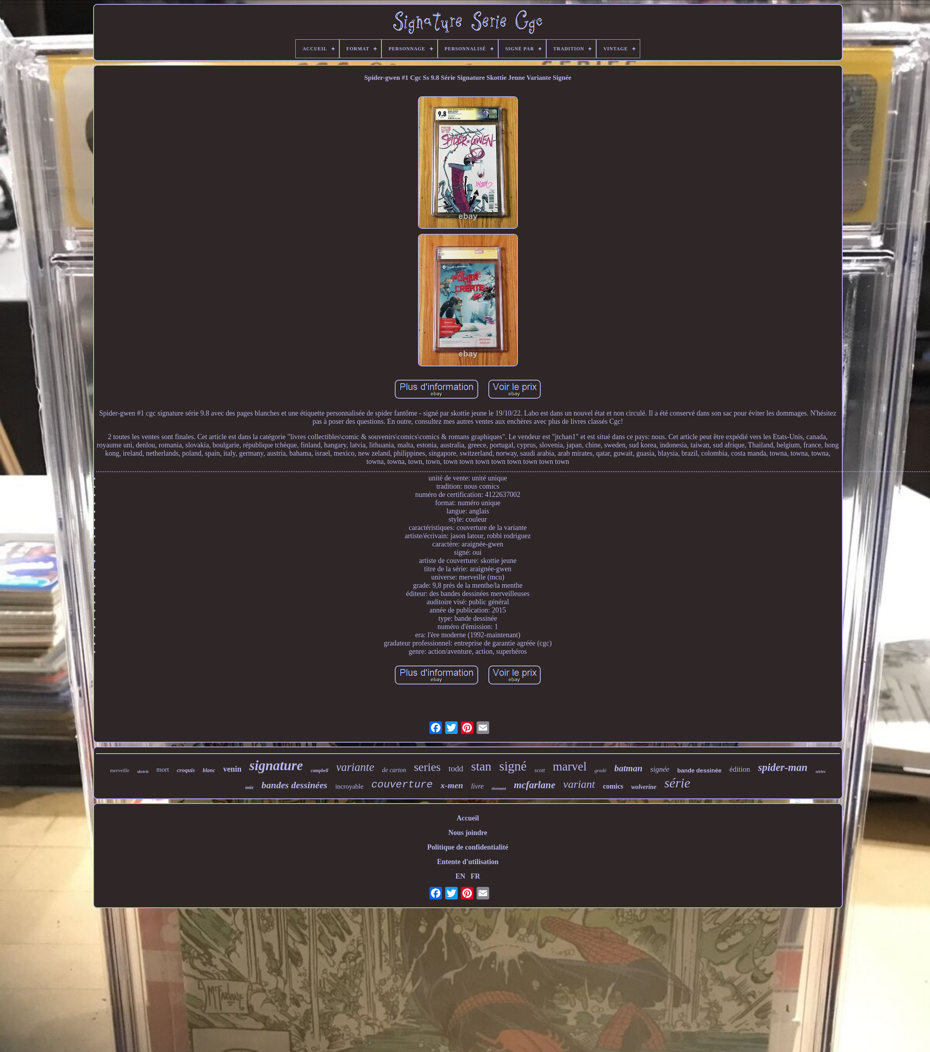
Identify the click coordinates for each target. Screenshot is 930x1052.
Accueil (468, 818)
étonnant (499, 788)
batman (628, 768)
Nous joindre (467, 833)
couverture (402, 785)
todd (456, 768)
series (427, 766)
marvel (570, 766)
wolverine (643, 786)
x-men (451, 785)
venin (232, 769)
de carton (394, 770)
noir (249, 787)
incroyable (349, 786)
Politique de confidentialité (467, 847)
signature (276, 765)
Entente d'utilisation (468, 862)
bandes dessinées (294, 785)
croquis (186, 770)
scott (539, 770)
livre (477, 786)
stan (481, 766)
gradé (600, 770)
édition (739, 769)
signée (660, 769)
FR (475, 876)
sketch (143, 771)
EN (460, 876)
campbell (319, 770)
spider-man (783, 767)
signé (513, 766)
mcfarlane (535, 785)
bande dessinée (699, 770)
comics (613, 786)
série (677, 783)
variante (355, 767)
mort (163, 769)
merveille (119, 770)
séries (821, 771)
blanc (209, 770)
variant (579, 784)
